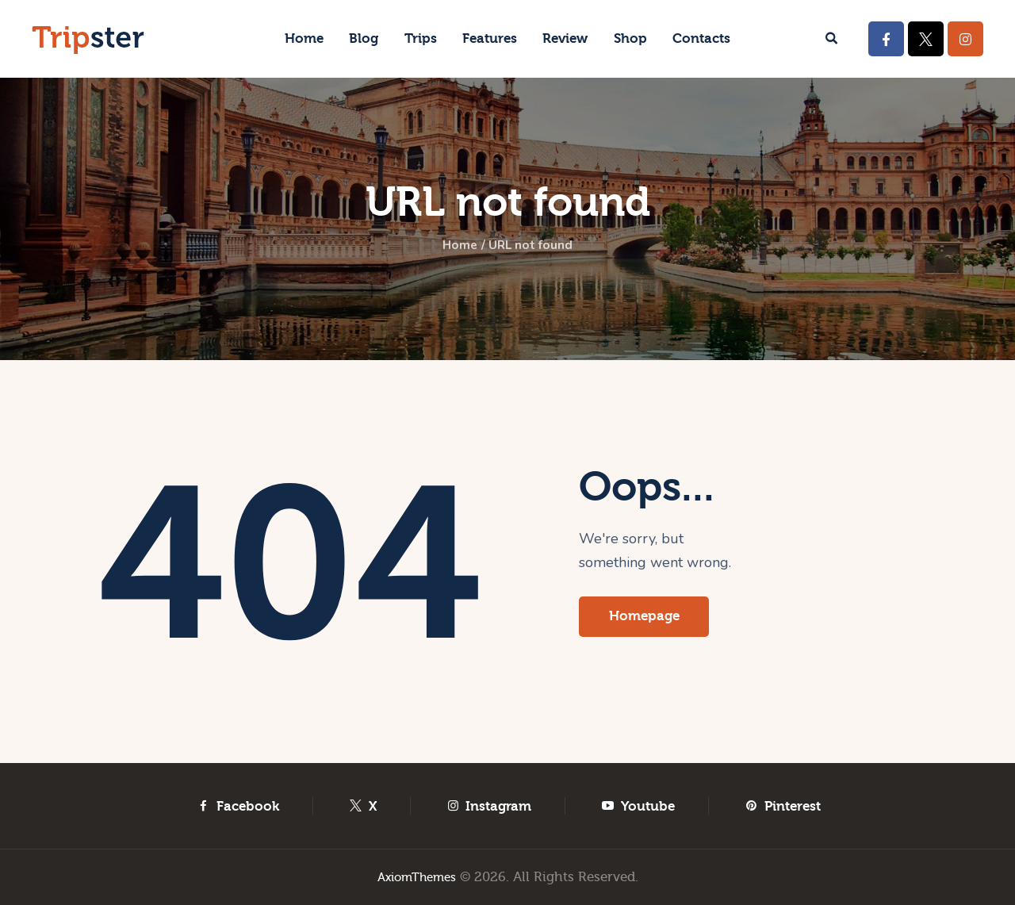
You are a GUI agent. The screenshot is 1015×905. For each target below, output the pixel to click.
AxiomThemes (417, 876)
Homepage (650, 618)
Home (452, 246)
